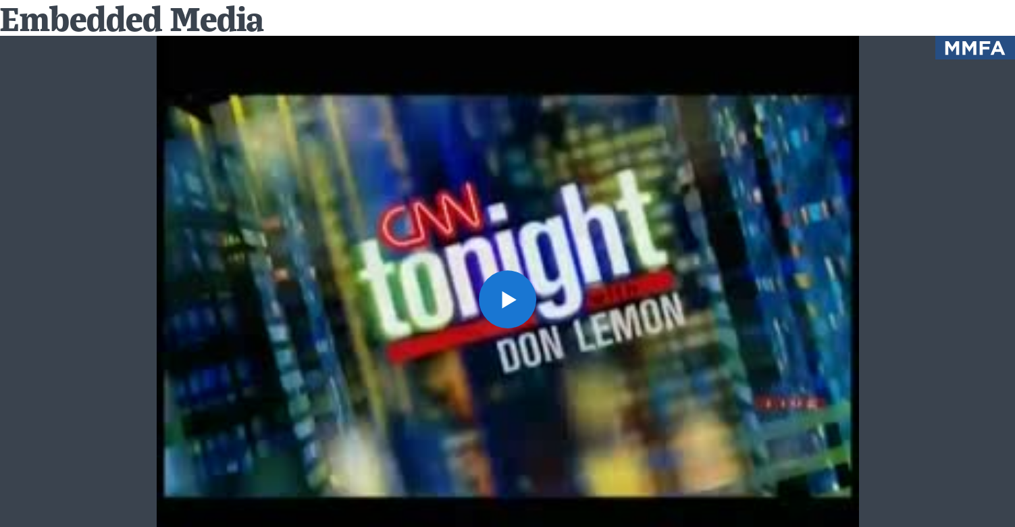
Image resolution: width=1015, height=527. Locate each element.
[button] (508, 299)
